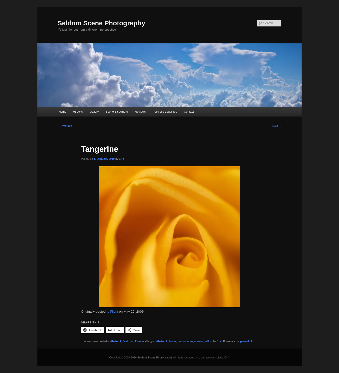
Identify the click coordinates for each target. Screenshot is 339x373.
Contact (189, 111)
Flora (138, 341)
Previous (64, 126)
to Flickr (112, 311)
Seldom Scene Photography (101, 23)
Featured (128, 341)
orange (191, 341)
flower (172, 341)
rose (200, 341)
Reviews (140, 111)
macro (182, 341)
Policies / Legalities (165, 111)
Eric (121, 158)
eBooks (78, 111)
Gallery (94, 111)
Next (276, 126)
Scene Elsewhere (117, 111)
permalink (246, 341)
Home (62, 111)
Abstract (115, 341)
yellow (208, 341)
